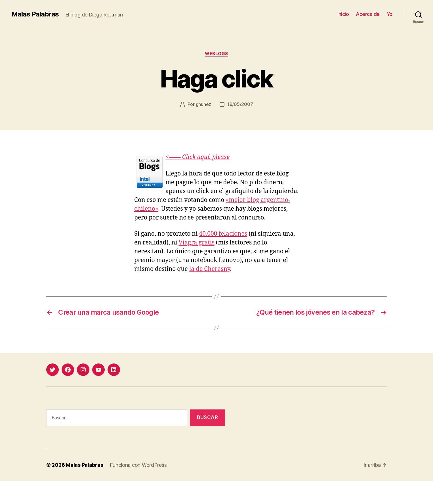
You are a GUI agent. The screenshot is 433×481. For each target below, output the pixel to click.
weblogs (216, 53)
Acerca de (368, 14)
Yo (389, 14)
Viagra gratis (196, 242)
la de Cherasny (209, 269)
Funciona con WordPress (138, 465)
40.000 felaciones (223, 234)
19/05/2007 (240, 104)
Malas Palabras (35, 14)
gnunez (203, 104)
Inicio (343, 14)
